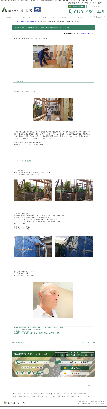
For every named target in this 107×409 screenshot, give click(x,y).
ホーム (14, 22)
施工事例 (29, 393)
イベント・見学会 (17, 396)
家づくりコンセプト (39, 393)
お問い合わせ (61, 396)
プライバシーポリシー (50, 396)
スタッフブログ (21, 22)
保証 (42, 396)
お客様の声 (27, 396)
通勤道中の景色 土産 (88, 342)
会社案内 (48, 393)
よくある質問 (35, 396)
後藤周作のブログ (32, 22)
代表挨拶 (73, 393)
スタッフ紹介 (55, 393)
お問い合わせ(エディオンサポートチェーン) (78, 396)
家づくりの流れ (82, 393)
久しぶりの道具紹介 (19, 342)
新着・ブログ (21, 393)
